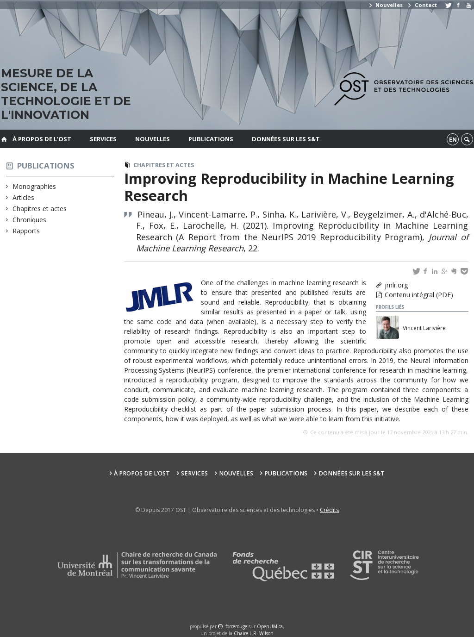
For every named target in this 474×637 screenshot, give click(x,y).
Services (103, 139)
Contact (422, 4)
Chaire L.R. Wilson (254, 633)
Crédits (329, 510)
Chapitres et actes (40, 208)
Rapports (26, 230)
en (453, 139)
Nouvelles (385, 4)
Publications (210, 139)
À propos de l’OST (41, 139)
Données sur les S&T (286, 139)
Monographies (34, 186)
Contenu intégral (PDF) (419, 294)
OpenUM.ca (270, 626)
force (236, 626)
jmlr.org (396, 285)
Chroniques (29, 219)
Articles (23, 197)
